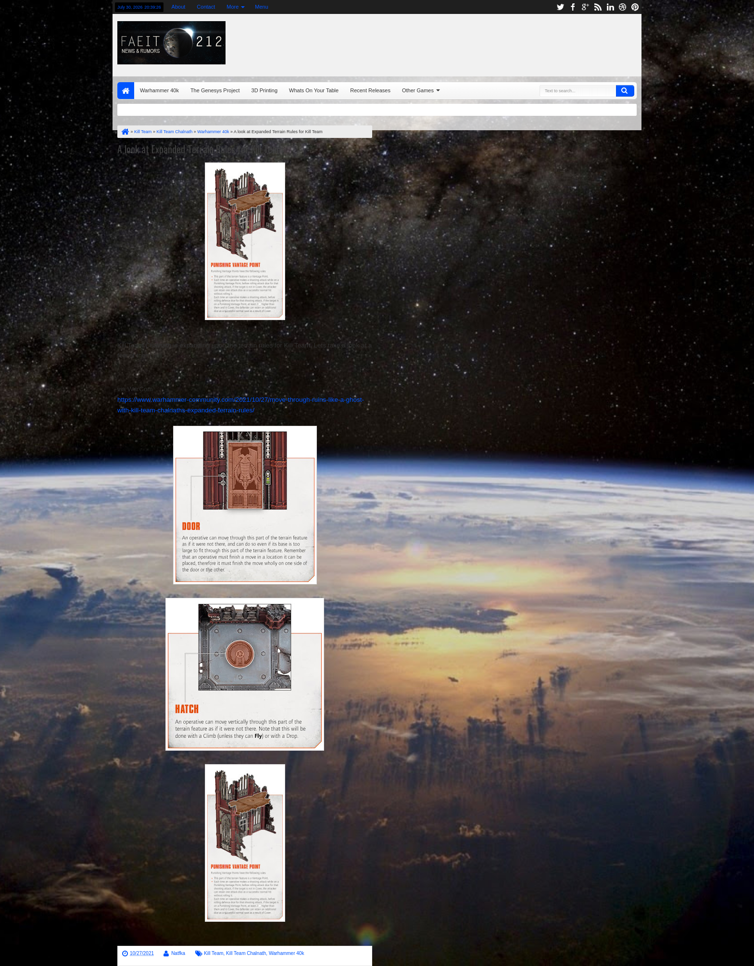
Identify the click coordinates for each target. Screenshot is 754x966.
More (232, 7)
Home (125, 90)
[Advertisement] (520, 42)
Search (625, 91)
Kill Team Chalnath (246, 953)
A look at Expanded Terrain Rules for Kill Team (200, 149)
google (585, 7)
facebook (572, 7)
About (179, 7)
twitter (560, 7)
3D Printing (264, 90)
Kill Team (213, 953)
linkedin (610, 7)
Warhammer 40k (159, 90)
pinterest (635, 7)
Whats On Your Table (314, 90)
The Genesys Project (215, 90)
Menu (261, 7)
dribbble (622, 7)
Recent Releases (370, 90)
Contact (206, 7)
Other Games (418, 90)
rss (597, 7)
